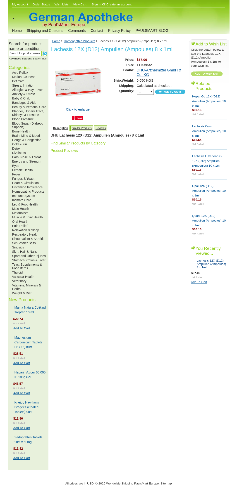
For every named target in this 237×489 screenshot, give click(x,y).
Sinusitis (18, 247)
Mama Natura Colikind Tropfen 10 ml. (30, 310)
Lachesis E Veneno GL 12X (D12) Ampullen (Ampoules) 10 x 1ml (207, 160)
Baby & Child (21, 98)
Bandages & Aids (24, 102)
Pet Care (18, 81)
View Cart (80, 4)
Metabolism (20, 213)
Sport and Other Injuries (29, 256)
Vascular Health (23, 277)
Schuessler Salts (24, 243)
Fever (16, 174)
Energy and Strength (26, 161)
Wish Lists (62, 4)
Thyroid (17, 272)
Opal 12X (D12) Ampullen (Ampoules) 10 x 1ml (209, 190)
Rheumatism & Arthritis (28, 239)
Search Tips (40, 58)
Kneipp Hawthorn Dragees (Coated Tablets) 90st (26, 407)
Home (17, 31)
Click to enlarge (78, 109)
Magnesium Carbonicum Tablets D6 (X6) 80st (28, 342)
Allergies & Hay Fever (27, 90)
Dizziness (19, 153)
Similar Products (82, 128)
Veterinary (19, 281)
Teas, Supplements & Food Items (27, 266)
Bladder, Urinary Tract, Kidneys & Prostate (28, 113)
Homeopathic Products (28, 191)
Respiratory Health (25, 234)
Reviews (101, 128)
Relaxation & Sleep (25, 230)
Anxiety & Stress (24, 94)
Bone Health (21, 131)
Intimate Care (21, 200)
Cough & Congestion (26, 140)
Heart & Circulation (25, 183)
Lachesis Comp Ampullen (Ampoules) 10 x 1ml (209, 131)
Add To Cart (21, 328)
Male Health (20, 208)
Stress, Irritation (23, 85)
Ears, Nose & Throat (26, 157)
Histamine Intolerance (27, 187)
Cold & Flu (19, 144)
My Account (20, 4)
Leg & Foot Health (25, 204)
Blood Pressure (23, 119)
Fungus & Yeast (23, 178)
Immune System (23, 196)
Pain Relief (20, 226)
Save (80, 118)
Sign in (96, 4)
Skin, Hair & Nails (24, 251)
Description (60, 128)
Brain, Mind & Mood (26, 135)
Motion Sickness (23, 77)
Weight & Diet (21, 293)
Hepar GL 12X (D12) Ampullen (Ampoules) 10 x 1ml (209, 101)
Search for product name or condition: (25, 46)
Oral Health (20, 221)
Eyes (15, 166)
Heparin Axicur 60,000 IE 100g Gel (30, 375)
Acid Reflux (20, 72)
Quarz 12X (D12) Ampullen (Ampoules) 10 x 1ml (209, 220)
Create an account (119, 4)
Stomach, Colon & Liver (28, 260)
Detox (16, 148)
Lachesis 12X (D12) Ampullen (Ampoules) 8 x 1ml (211, 264)
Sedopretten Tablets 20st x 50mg (28, 439)
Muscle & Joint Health (27, 217)
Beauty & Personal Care (29, 107)
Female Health (22, 170)
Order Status (41, 4)
